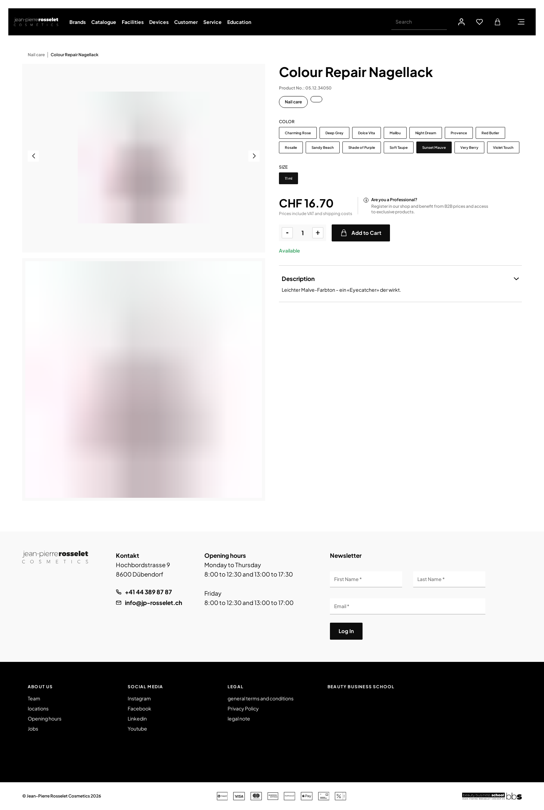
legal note (239, 718)
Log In (346, 631)
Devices (159, 22)
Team (34, 698)
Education (239, 22)
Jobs (33, 728)
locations (38, 708)
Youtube (137, 728)
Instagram (139, 698)
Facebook (139, 708)
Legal (236, 686)
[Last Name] (449, 579)
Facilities (133, 22)
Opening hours (44, 718)
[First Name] (366, 579)
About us (40, 686)
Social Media (145, 686)
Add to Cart (360, 232)
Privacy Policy (243, 708)
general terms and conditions (261, 698)
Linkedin (137, 718)
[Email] (407, 606)
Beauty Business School (361, 686)
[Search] (419, 22)
